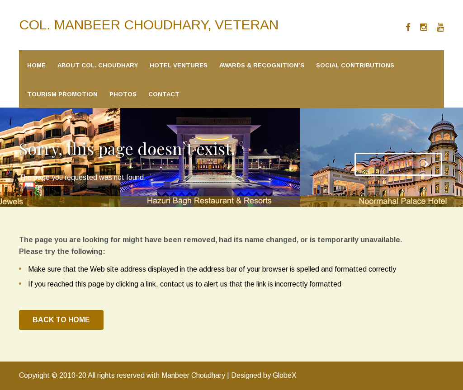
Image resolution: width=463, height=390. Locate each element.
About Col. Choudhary (97, 65)
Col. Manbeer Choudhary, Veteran (149, 24)
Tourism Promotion (62, 94)
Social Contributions (355, 65)
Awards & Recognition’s (261, 65)
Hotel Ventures (179, 65)
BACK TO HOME (61, 320)
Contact (164, 94)
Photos (123, 94)
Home (36, 65)
